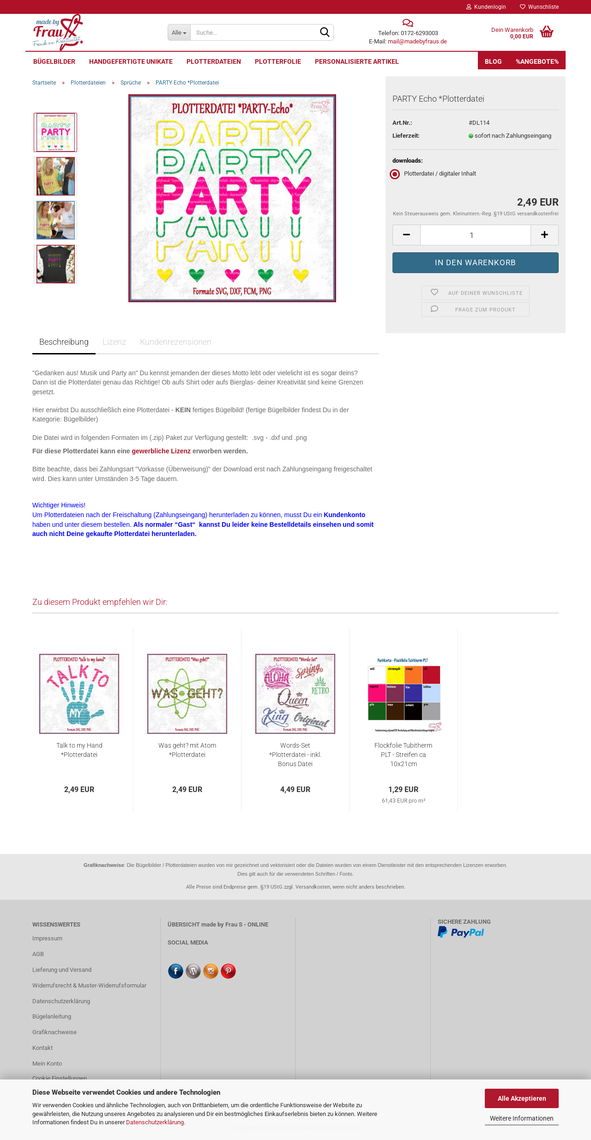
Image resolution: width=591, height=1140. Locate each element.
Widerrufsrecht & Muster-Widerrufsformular (89, 985)
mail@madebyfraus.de (417, 41)
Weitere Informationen (522, 1118)
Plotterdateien (214, 61)
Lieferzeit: (406, 135)
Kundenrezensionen (175, 342)
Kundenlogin (486, 7)
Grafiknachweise (54, 1032)
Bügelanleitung (51, 1016)
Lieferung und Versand (61, 969)
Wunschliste (539, 7)
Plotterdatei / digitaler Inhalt (434, 173)
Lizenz (114, 342)
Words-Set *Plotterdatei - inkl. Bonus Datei (295, 755)
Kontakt (42, 1047)
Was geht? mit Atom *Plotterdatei (187, 750)
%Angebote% (537, 61)
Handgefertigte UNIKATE (131, 61)
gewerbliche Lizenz (161, 451)
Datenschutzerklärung (155, 1122)
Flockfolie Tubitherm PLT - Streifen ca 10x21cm (403, 755)
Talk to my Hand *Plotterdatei (79, 750)
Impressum (47, 938)
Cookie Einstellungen (59, 1078)
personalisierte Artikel (357, 61)
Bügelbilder (54, 61)
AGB (38, 954)
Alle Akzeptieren (522, 1098)
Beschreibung (64, 342)
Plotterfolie (278, 61)
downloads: (407, 160)
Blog (493, 61)
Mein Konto (47, 1063)
